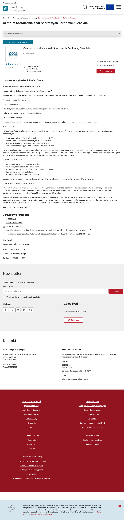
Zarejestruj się (31, 419)
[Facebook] (5, 309)
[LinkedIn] (24, 309)
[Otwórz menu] (118, 7)
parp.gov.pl (12, 3)
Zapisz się (115, 291)
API (31, 427)
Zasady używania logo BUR (92, 427)
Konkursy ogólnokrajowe (92, 440)
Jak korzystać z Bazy (92, 414)
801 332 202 (66, 365)
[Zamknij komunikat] (119, 506)
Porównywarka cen (31, 414)
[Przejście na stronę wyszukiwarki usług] (85, 7)
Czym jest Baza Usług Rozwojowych (92, 406)
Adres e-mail (7, 287)
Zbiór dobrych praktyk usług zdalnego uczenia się (31, 478)
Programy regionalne (92, 444)
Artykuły (31, 449)
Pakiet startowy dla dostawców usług (31, 461)
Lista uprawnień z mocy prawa (31, 470)
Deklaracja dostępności (92, 410)
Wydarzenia (31, 444)
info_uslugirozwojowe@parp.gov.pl (75, 379)
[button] (62, 33)
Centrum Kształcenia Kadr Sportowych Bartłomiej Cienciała (56, 48)
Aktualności (31, 440)
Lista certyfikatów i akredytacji (31, 466)
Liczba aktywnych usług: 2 (105, 65)
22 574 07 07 (67, 367)
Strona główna (7, 18)
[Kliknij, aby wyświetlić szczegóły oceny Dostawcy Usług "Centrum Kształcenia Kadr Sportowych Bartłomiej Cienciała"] (13, 66)
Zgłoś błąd (73, 320)
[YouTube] (18, 309)
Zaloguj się (32, 423)
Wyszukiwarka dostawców (32, 410)
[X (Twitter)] (11, 309)
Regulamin (93, 419)
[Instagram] (30, 309)
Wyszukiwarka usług (31, 406)
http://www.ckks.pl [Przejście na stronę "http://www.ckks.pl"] (18, 249)
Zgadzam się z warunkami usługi (23, 297)
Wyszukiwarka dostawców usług (25, 18)
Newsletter (36, 297)
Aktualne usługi (106, 71)
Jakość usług (32, 474)
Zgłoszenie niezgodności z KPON (92, 423)
